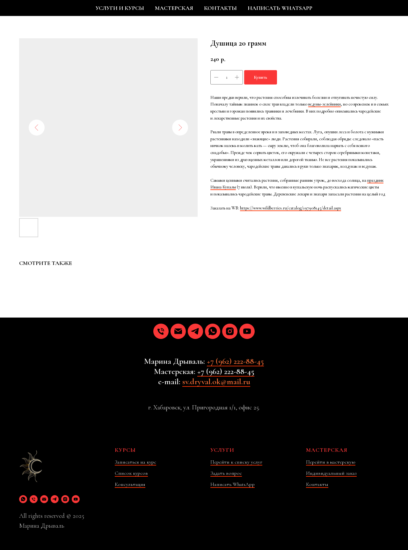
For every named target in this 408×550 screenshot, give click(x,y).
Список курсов (131, 473)
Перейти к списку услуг (236, 462)
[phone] (161, 331)
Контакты (317, 484)
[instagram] (229, 331)
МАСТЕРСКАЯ (174, 7)
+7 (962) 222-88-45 (235, 361)
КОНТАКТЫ (220, 7)
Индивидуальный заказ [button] (331, 473)
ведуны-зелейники (324, 104)
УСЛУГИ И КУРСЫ (120, 7)
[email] (178, 331)
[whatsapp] (212, 331)
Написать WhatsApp (232, 484)
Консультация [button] (130, 484)
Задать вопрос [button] (226, 473)
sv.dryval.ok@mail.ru (216, 381)
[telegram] (195, 331)
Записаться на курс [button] (135, 462)
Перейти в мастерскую (330, 462)
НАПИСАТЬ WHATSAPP (280, 7)
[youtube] (247, 331)
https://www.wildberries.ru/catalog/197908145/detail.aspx (290, 208)
